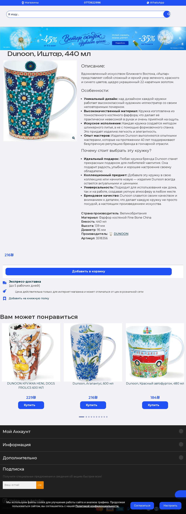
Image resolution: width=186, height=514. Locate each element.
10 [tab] (107, 417)
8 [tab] (101, 417)
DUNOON (121, 234)
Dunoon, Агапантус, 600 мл (93, 383)
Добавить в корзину (88, 271)
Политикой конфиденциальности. (97, 506)
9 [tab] (104, 417)
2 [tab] (86, 417)
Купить (29, 405)
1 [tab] (81, 417)
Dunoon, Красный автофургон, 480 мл (155, 383)
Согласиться (142, 505)
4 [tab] (91, 417)
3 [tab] (89, 417)
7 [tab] (99, 417)
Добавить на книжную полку (26, 298)
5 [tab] (94, 417)
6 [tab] (96, 417)
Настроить (170, 505)
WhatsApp (157, 2)
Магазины (32, 2)
